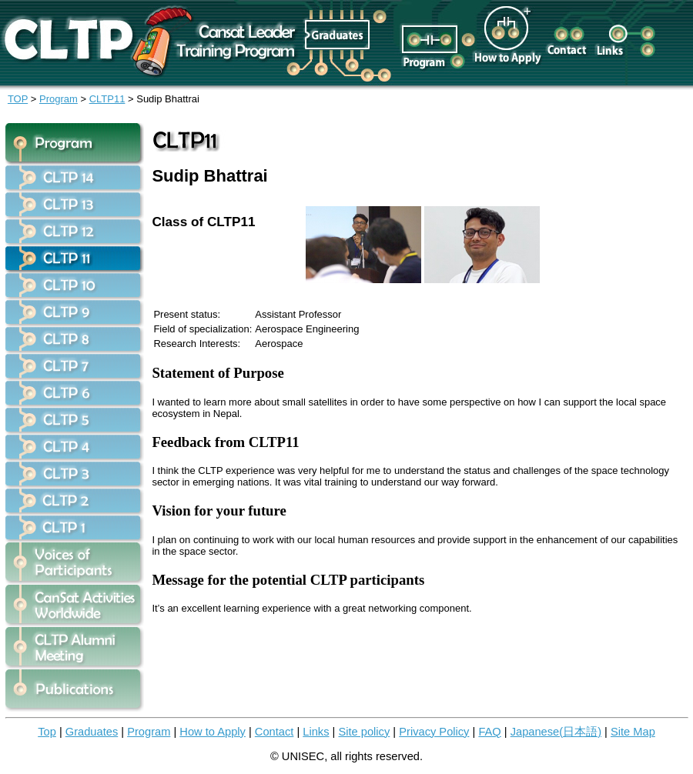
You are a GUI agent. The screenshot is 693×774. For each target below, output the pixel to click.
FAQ (489, 732)
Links (316, 732)
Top (47, 732)
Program (58, 99)
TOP (18, 99)
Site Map (633, 732)
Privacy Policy (434, 732)
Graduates (91, 732)
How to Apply (212, 732)
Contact (274, 732)
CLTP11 (107, 99)
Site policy (364, 732)
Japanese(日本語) (556, 732)
